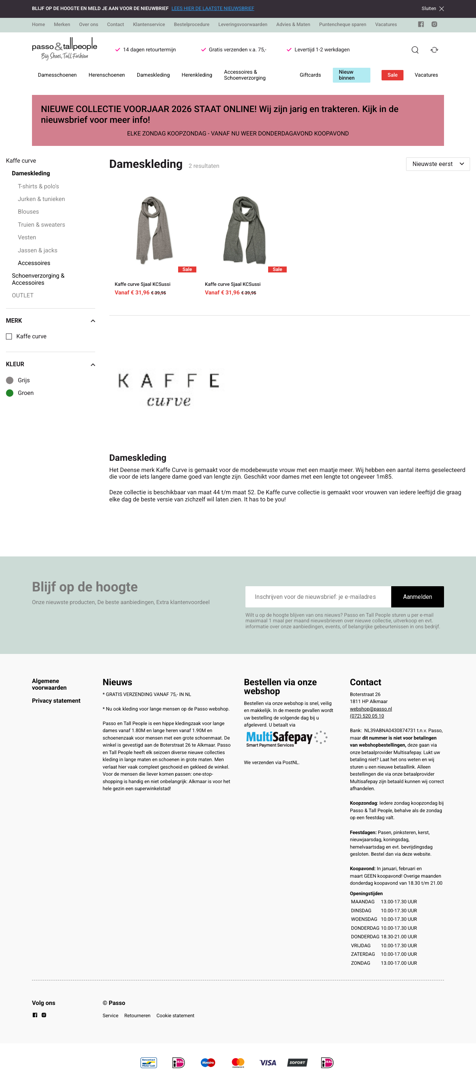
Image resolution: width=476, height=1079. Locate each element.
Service (110, 1016)
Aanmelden (417, 596)
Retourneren (137, 1016)
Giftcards (310, 75)
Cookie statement (175, 1016)
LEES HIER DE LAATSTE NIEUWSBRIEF (212, 9)
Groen (26, 393)
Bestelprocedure (191, 25)
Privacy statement (56, 700)
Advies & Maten (293, 25)
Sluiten (433, 8)
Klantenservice (149, 25)
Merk (50, 320)
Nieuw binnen (346, 75)
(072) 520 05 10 (367, 716)
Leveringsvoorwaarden (242, 25)
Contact (115, 25)
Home (38, 25)
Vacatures (386, 25)
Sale (392, 75)
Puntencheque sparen (342, 25)
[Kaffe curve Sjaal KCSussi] (154, 243)
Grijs (24, 380)
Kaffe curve (31, 336)
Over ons (88, 25)
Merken (62, 25)
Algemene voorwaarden (49, 684)
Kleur (50, 364)
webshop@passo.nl (371, 709)
